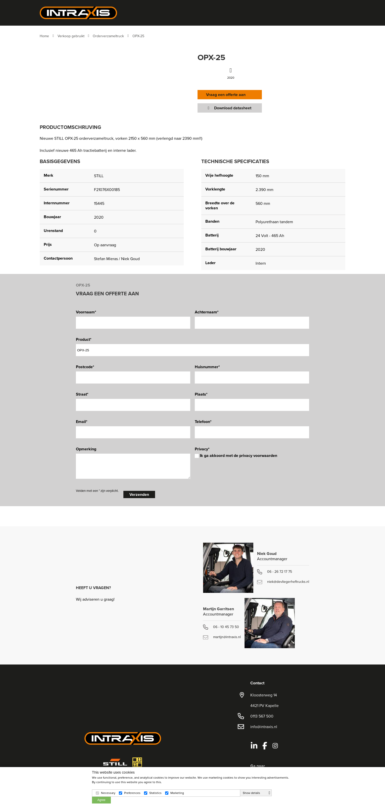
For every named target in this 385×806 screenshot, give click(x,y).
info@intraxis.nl (263, 726)
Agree (101, 800)
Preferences (132, 793)
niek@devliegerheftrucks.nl (283, 581)
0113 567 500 (261, 716)
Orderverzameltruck (108, 36)
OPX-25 (138, 36)
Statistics (155, 793)
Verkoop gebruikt (71, 36)
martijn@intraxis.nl (222, 636)
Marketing (177, 793)
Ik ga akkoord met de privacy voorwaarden (236, 455)
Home (44, 36)
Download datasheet (230, 108)
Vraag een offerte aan (227, 95)
